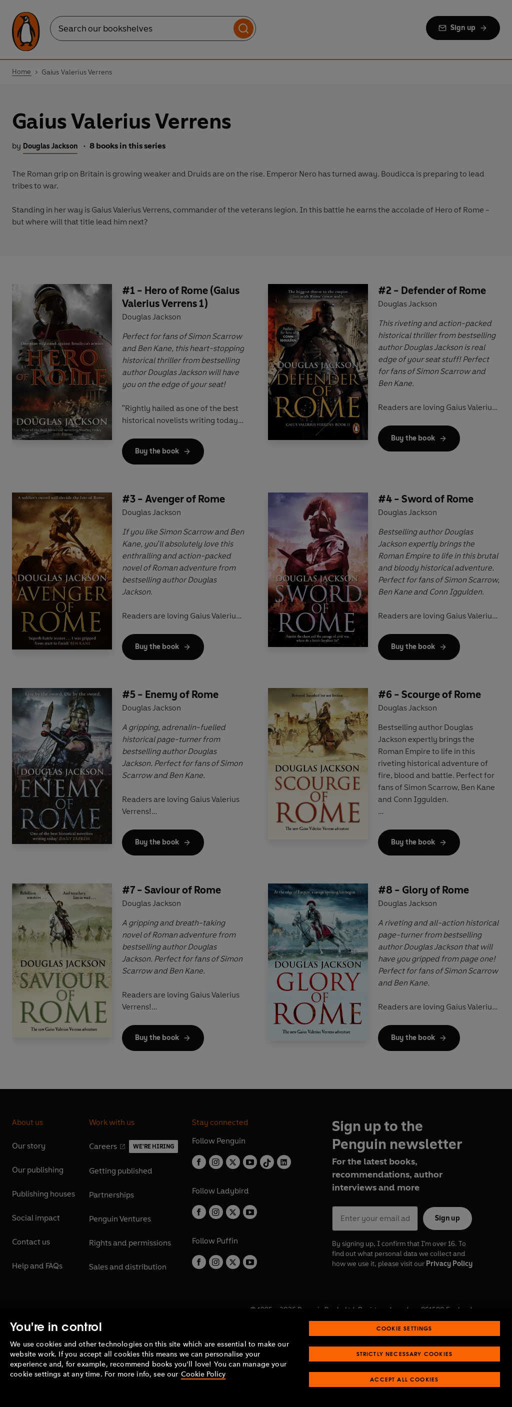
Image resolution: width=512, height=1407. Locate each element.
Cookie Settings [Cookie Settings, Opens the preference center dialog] (404, 1328)
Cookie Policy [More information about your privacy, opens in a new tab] (203, 1374)
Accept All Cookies (404, 1379)
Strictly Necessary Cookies (404, 1354)
